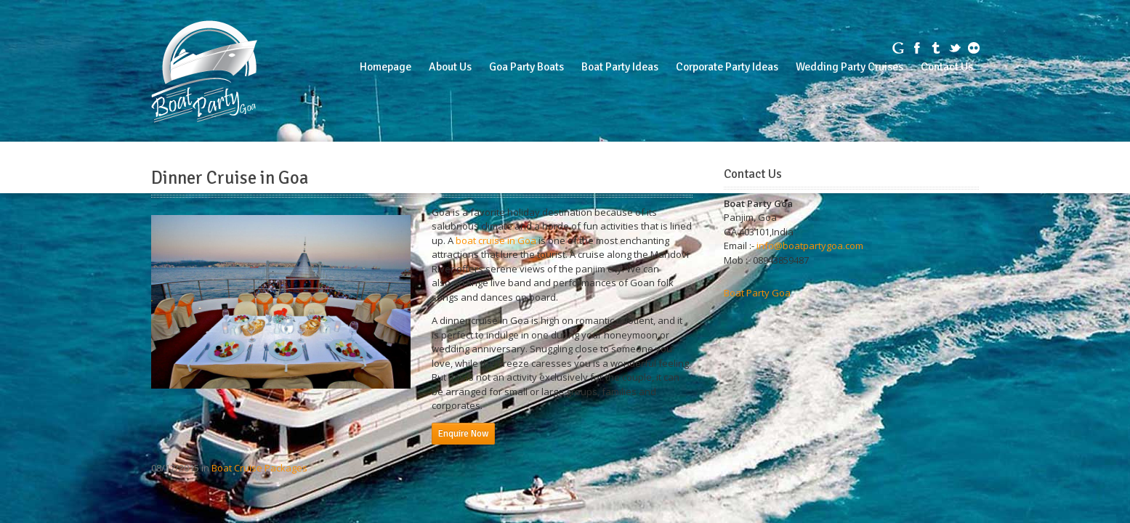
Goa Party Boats (526, 67)
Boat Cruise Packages (259, 467)
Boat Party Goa (757, 292)
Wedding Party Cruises (849, 67)
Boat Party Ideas (619, 67)
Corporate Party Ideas (727, 67)
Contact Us (947, 67)
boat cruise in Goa (496, 240)
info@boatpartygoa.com (809, 245)
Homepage (385, 67)
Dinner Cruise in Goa (229, 178)
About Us (450, 67)
